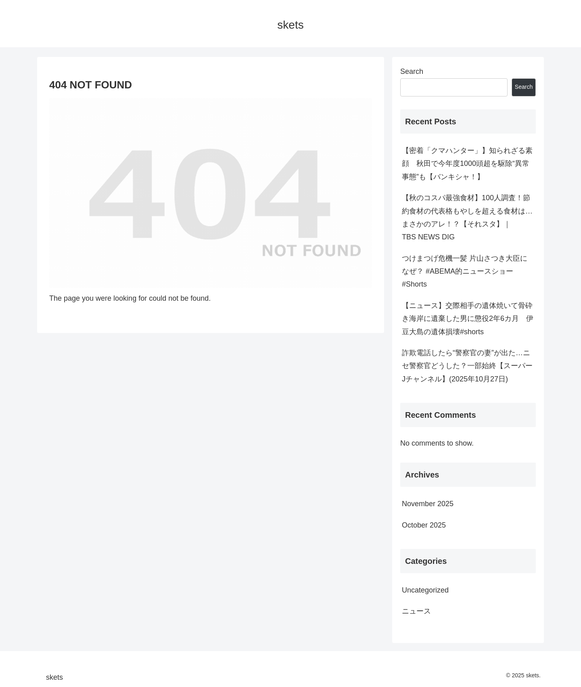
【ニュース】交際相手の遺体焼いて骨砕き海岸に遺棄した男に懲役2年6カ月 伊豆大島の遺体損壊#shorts (467, 319)
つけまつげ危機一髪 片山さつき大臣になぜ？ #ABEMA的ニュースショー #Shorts (464, 271)
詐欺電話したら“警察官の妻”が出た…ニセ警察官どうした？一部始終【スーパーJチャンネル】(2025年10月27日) (467, 366)
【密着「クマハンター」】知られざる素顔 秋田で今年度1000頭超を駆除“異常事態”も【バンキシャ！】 (467, 164)
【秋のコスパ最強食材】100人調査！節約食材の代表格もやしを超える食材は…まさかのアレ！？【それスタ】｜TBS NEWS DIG (467, 217)
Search (411, 71)
